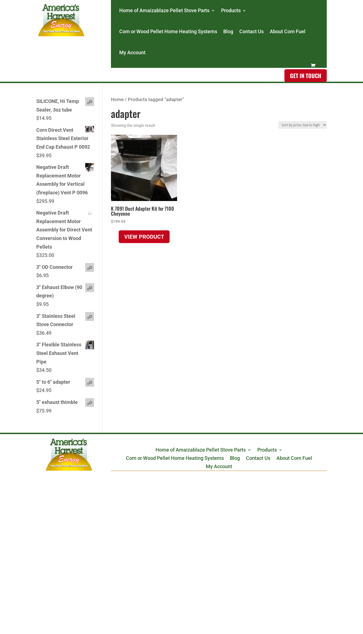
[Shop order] (302, 125)
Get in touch (305, 75)
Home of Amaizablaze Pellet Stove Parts (164, 10)
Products (231, 10)
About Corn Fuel (287, 31)
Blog (228, 31)
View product (144, 236)
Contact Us (251, 31)
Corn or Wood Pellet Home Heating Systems (168, 31)
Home (117, 99)
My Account (132, 52)
